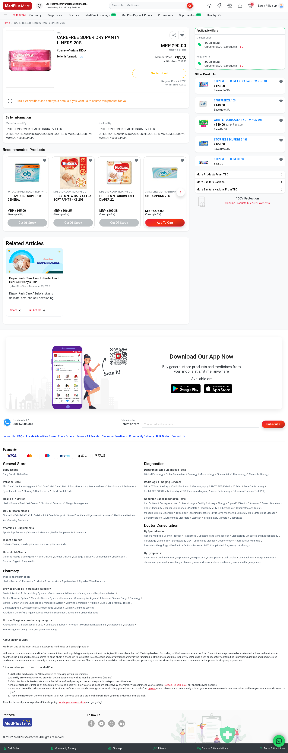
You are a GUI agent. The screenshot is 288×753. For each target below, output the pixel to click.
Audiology (244, 545)
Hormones (66, 598)
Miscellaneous (90, 612)
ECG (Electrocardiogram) (195, 491)
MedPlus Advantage (100, 15)
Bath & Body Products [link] (74, 486)
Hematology (240, 474)
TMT (213, 486)
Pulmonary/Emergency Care (18, 629)
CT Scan (155, 486)
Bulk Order (162, 436)
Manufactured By (16, 123)
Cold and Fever (166, 557)
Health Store (14, 15)
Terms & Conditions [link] (274, 748)
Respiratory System (104, 593)
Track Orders (66, 436)
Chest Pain (149, 557)
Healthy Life (214, 15)
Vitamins (243, 503)
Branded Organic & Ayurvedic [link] (19, 561)
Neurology (164, 540)
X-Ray (165, 486)
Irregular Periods (265, 557)
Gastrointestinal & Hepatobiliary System (24, 593)
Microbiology (207, 474)
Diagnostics (55, 15)
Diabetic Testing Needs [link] (15, 544)
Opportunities (190, 15)
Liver (183, 503)
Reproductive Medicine (247, 540)
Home (6, 22)
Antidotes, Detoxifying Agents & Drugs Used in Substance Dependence (41, 612)
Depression (182, 557)
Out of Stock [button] (27, 222)
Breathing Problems (180, 562)
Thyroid (232, 503)
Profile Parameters (175, 474)
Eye (103, 603)
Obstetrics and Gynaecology (213, 535)
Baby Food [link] (9, 474)
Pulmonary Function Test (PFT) (249, 491)
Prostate (192, 508)
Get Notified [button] (159, 73)
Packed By (105, 123)
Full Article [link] (36, 310)
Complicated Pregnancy (223, 545)
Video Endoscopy (220, 491)
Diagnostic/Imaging (46, 629)
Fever (265, 503)
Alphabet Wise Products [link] (92, 581)
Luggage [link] (78, 556)
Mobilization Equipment (93, 624)
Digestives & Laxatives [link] (99, 515)
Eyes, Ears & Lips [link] (12, 491)
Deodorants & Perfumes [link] (121, 486)
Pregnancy (205, 508)
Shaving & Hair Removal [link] (36, 491)
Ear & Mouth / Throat (119, 603)
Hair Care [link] (55, 486)
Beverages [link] (119, 556)
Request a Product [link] (32, 581)
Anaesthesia (10, 624)
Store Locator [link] (52, 581)
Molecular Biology (259, 474)
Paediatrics (190, 535)
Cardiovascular (27, 624)
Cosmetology (225, 540)
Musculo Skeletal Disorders (158, 512)
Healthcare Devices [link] (124, 515)
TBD (59, 32)
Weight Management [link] (77, 503)
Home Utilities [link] (44, 556)
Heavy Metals (245, 512)
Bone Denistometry (254, 486)
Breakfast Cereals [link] (29, 503)
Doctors (74, 15)
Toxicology (182, 512)
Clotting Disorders (200, 512)
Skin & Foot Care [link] (76, 515)
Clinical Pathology (153, 474)
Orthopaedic (115, 624)
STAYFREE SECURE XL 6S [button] (229, 159)
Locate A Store (41, 436)
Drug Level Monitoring (224, 512)
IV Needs (73, 624)
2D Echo (237, 486)
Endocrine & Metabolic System (46, 603)
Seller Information (69, 56)
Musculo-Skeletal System (44, 598)
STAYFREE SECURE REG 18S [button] (231, 139)
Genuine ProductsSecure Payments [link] (247, 203)
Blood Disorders (153, 517)
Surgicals (129, 624)
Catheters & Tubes (55, 624)
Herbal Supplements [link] (62, 532)
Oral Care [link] (43, 486)
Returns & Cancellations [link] (215, 748)
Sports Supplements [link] (14, 532)
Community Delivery (141, 436)
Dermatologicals (12, 607)
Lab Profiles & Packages (157, 503)
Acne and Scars (201, 562)
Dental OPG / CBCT (154, 491)
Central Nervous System (16, 598)
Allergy (221, 503)
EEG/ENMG (224, 486)
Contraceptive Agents (86, 598)
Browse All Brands (88, 436)
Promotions (165, 15)
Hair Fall (163, 562)
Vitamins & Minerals (76, 603)
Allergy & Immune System (80, 607)
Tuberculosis (227, 508)
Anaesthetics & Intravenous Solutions (43, 607)
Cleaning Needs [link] (11, 556)
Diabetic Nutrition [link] (39, 544)
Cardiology (150, 540)
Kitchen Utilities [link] (62, 556)
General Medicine (153, 535)
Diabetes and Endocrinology (262, 535)
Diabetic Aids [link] (59, 544)
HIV (215, 508)
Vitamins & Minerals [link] (38, 532)
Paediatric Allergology (156, 545)
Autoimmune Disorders (176, 517)
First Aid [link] (7, 515)
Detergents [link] (28, 556)
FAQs (20, 436)
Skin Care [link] (8, 486)
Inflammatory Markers (215, 517)
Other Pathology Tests (248, 508)
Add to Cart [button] (165, 222)
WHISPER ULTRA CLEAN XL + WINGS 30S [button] (238, 119)
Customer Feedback (114, 436)
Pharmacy (35, 15)
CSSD (40, 624)
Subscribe (273, 424)
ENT (190, 540)
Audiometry (172, 491)
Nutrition (94, 603)
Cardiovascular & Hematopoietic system (70, 593)
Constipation (214, 557)
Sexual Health (239, 562)
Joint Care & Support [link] (54, 515)
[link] (17, 5)
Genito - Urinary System (15, 603)
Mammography (200, 486)
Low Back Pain (246, 557)
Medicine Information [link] (16, 576)
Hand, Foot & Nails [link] (62, 491)
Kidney (211, 503)
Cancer (168, 508)
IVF (206, 545)
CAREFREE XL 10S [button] (225, 100)
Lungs (191, 503)
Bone (147, 508)
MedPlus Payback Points (137, 15)
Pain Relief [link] (20, 515)
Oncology (135, 598)
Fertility (201, 503)
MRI (146, 486)
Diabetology (238, 535)
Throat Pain (150, 562)
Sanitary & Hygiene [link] (25, 486)
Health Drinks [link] (10, 503)
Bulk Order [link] (13, 748)
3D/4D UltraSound (179, 486)
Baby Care (22, 474)
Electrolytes (236, 517)
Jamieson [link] (81, 532)
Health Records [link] (11, 581)
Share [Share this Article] (15, 310)
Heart (176, 503)
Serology (192, 474)
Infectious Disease (265, 512)
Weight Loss (198, 557)
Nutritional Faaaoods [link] (52, 503)
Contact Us (178, 436)
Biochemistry (224, 474)
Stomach (196, 517)
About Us (9, 436)
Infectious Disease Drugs (113, 598)
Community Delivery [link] (65, 748)
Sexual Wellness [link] (97, 486)
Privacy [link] (162, 748)
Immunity (157, 508)
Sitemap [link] (117, 748)
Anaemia (255, 503)
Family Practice (173, 535)
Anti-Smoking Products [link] (15, 520)
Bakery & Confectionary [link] (98, 556)
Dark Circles (230, 557)
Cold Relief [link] (34, 515)
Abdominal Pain (221, 562)
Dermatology (179, 540)
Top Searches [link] (69, 581)
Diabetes (275, 503)
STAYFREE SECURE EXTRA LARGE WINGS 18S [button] (241, 81)
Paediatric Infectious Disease (186, 545)
